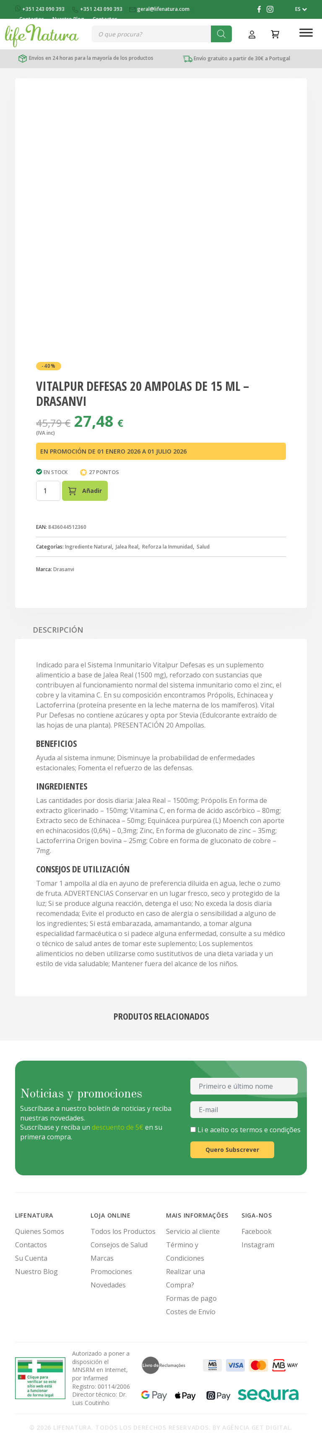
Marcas (102, 1258)
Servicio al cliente (193, 1231)
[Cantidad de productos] (48, 491)
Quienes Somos (39, 1231)
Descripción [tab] (58, 630)
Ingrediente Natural (88, 546)
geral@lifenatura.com (160, 9)
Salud (203, 546)
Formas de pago (191, 1298)
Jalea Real (127, 546)
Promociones (111, 1271)
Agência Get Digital (256, 1427)
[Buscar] (221, 34)
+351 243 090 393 (40, 9)
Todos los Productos (123, 1231)
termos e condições (270, 1129)
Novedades (108, 1285)
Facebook (257, 1231)
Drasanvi (63, 569)
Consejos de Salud (119, 1244)
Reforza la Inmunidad (167, 546)
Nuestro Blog (36, 1271)
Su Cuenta (31, 1258)
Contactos (31, 1244)
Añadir (85, 491)
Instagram (258, 1244)
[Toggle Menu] (306, 32)
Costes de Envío (191, 1311)
